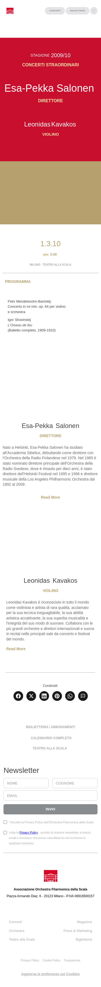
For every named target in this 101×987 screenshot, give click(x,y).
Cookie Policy (52, 960)
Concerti (15, 922)
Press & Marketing (78, 931)
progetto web (9, 984)
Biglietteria (84, 939)
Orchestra (16, 931)
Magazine (84, 922)
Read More (50, 497)
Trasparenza (72, 960)
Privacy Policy (28, 832)
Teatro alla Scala (22, 939)
